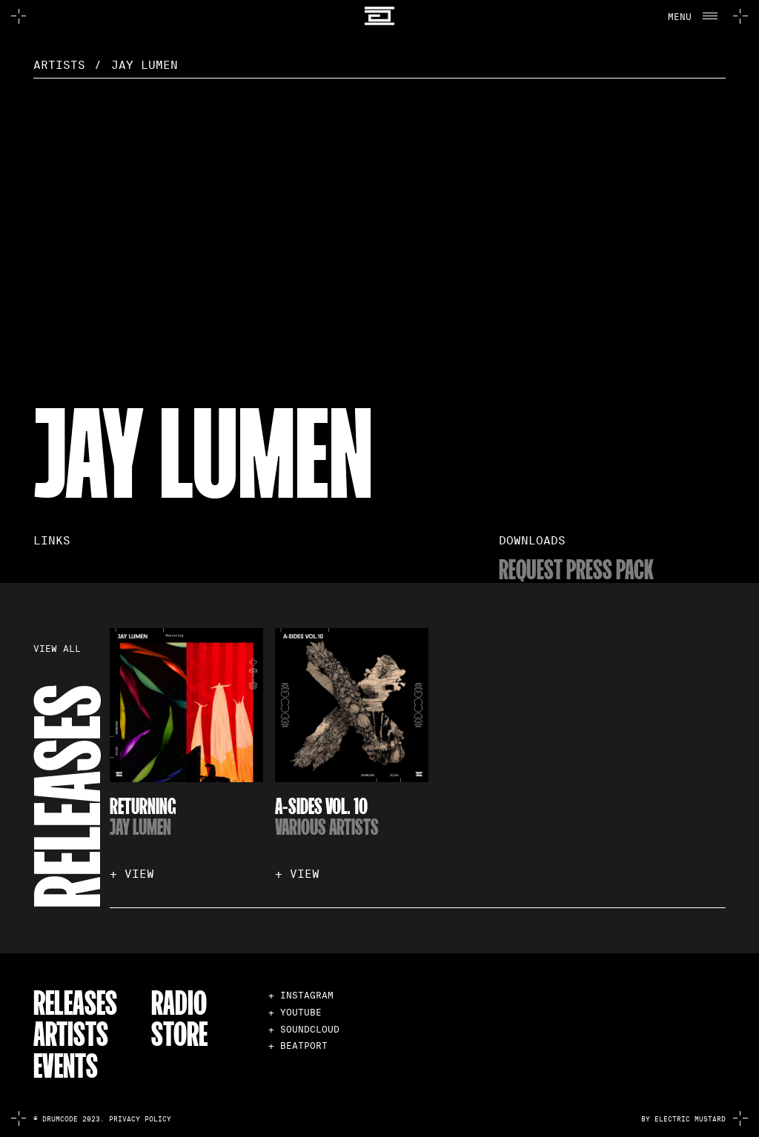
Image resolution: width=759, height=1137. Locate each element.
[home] (379, 16)
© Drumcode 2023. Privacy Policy (102, 1119)
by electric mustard (683, 1119)
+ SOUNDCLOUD (303, 1029)
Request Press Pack (576, 568)
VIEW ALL (57, 649)
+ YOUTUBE (295, 1012)
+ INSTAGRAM (301, 995)
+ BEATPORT (298, 1045)
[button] (692, 16)
